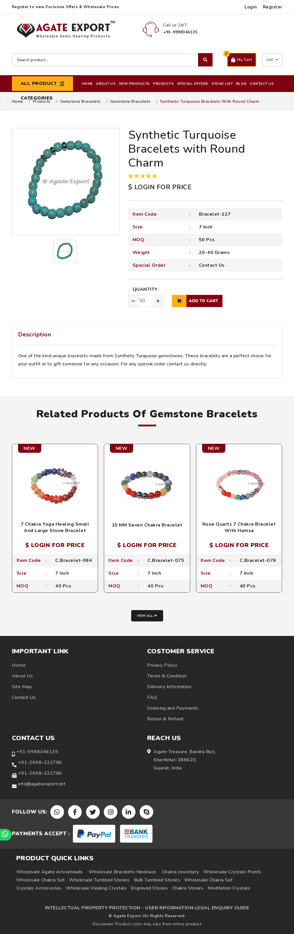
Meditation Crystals (229, 888)
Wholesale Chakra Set (40, 880)
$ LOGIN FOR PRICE (160, 187)
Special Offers (192, 83)
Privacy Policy (162, 665)
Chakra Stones (188, 888)
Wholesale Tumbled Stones (99, 880)
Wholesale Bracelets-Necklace (122, 872)
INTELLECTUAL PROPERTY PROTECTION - (94, 908)
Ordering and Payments (172, 708)
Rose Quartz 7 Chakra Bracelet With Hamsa (239, 527)
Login (251, 7)
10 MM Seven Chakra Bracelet (147, 525)
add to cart (195, 301)
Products (163, 83)
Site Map (22, 687)
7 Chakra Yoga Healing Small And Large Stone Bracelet (55, 527)
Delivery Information (169, 687)
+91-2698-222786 (40, 762)
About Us (105, 83)
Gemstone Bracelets (80, 102)
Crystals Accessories (39, 888)
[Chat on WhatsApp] (6, 835)
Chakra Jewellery (180, 872)
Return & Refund (165, 719)
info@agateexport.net (41, 784)
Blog (241, 83)
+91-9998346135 (37, 752)
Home (87, 83)
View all (147, 616)
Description (34, 334)
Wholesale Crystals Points (232, 872)
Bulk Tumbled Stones (157, 880)
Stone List (222, 83)
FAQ (152, 697)
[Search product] (112, 60)
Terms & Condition (167, 676)
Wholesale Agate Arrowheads (49, 872)
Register (272, 7)
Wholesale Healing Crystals (96, 888)
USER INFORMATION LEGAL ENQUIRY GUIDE (197, 908)
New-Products (134, 83)
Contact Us (262, 83)
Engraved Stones (149, 888)
